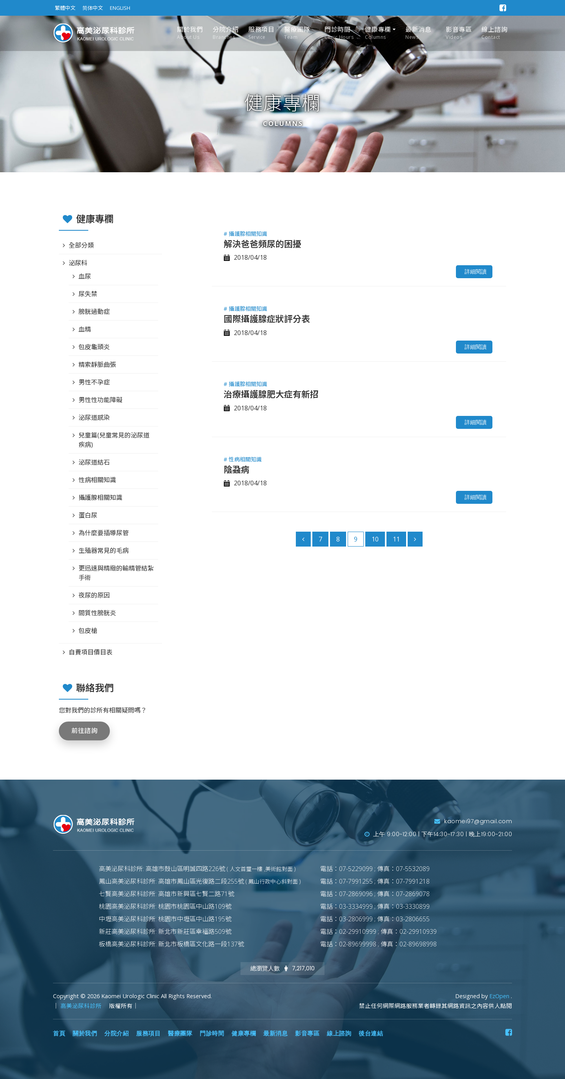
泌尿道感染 (94, 417)
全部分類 (81, 245)
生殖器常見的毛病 (103, 550)
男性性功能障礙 (100, 400)
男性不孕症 (94, 382)
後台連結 (371, 1033)
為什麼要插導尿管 (103, 533)
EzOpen (500, 996)
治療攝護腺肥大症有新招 (271, 394)
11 (396, 539)
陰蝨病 (237, 469)
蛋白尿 (87, 515)
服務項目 (261, 33)
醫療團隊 (297, 33)
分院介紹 (226, 33)
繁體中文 (65, 7)
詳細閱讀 (476, 271)
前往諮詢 (84, 730)
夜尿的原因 (94, 595)
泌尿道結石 (94, 462)
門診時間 (339, 33)
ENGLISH (120, 7)
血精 (84, 329)
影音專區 (459, 33)
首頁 (59, 1033)
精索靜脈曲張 (97, 364)
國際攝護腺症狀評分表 (267, 318)
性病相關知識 (97, 480)
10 (375, 539)
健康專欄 (378, 33)
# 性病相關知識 (243, 459)
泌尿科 (78, 263)
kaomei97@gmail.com (473, 821)
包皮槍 (87, 630)
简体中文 (92, 7)
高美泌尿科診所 (81, 1006)
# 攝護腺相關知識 (245, 233)
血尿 (84, 276)
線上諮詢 (494, 33)
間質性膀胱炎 (97, 613)
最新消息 (418, 33)
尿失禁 (87, 294)
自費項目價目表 (91, 652)
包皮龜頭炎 (94, 347)
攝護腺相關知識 (100, 497)
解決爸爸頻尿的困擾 (262, 244)
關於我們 (190, 33)
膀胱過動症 (94, 311)
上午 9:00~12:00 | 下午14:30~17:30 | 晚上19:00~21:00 (438, 834)
